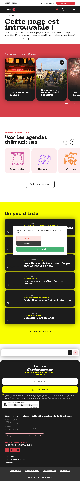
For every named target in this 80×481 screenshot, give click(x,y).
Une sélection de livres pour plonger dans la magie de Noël (47, 264)
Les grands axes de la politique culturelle (24, 436)
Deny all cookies (28, 241)
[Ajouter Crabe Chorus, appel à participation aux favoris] (8, 303)
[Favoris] (57, 9)
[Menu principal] (74, 9)
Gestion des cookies (49, 471)
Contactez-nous (12, 463)
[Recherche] (63, 9)
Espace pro (9, 457)
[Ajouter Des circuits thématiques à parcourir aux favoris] (62, 62)
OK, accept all (40, 247)
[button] (72, 142)
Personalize (52, 241)
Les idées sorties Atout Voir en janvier (43, 282)
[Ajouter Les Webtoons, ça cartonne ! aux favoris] (8, 249)
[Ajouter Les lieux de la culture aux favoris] (30, 62)
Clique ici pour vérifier (23, 405)
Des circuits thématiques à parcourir (50, 92)
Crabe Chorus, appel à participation (47, 300)
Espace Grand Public (65, 3)
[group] (17, 160)
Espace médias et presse (15, 460)
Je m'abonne (41, 389)
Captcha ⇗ (32, 407)
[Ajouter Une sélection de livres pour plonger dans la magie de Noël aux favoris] (8, 267)
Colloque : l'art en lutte (39, 318)
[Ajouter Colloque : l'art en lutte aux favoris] (8, 320)
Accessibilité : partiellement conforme (40, 477)
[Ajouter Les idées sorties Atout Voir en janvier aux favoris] (8, 285)
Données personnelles (32, 471)
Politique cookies (65, 471)
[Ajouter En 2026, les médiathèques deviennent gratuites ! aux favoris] (8, 232)
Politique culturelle (46, 3)
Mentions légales (15, 471)
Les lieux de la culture (19, 93)
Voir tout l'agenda (40, 184)
